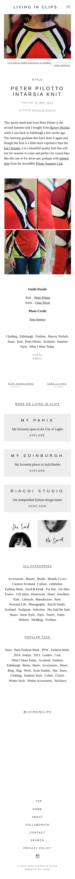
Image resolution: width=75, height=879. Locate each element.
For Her (51, 589)
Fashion (40, 336)
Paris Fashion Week (26, 650)
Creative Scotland (23, 584)
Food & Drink (34, 589)
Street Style (27, 614)
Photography (37, 604)
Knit (20, 341)
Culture (42, 584)
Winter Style (17, 680)
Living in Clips (35, 7)
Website (24, 619)
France (9, 594)
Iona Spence (62, 65)
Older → (57, 385)
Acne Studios (41, 670)
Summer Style (33, 675)
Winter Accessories (39, 680)
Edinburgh (26, 336)
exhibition (55, 584)
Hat (55, 670)
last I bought (12, 148)
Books (41, 578)
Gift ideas (22, 594)
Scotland (49, 341)
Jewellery (63, 594)
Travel (50, 614)
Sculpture (24, 609)
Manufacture (44, 599)
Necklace (60, 680)
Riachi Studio (56, 604)
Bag (18, 670)
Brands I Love (57, 578)
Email (37, 358)
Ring (11, 670)
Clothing (11, 336)
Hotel (51, 594)
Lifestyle (27, 599)
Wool (27, 670)
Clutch (59, 675)
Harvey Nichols (60, 127)
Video (60, 614)
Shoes (13, 614)
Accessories (15, 578)
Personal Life (17, 604)
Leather (47, 655)
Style (37, 79)
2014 (17, 655)
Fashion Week (14, 589)
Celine (49, 675)
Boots (26, 665)
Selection (39, 609)
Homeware (38, 594)
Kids (16, 599)
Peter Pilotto (42, 297)
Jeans (11, 341)
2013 (37, 655)
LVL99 (46, 869)
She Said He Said (58, 609)
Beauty (30, 578)
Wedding (37, 619)
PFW (45, 650)
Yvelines (50, 619)
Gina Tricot (42, 302)
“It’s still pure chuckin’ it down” (29, 63)
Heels (36, 665)
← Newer (21, 385)
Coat (58, 655)
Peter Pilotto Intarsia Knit (37, 91)
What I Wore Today (41, 346)
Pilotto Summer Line (49, 163)
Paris (57, 599)
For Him (63, 589)
